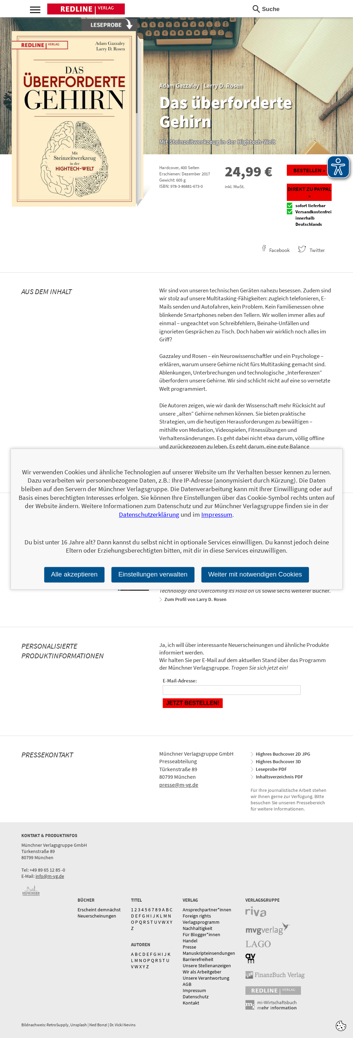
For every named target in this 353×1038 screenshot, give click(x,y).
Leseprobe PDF (271, 769)
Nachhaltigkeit (197, 928)
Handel (190, 941)
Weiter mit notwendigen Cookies (255, 574)
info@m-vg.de (50, 876)
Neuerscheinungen (97, 916)
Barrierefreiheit (198, 959)
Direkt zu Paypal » (309, 192)
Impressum (194, 990)
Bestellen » (309, 170)
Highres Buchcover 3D (278, 761)
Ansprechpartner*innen (207, 909)
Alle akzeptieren (74, 574)
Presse (189, 947)
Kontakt (191, 1003)
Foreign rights (197, 916)
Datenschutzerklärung (149, 514)
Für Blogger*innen (201, 934)
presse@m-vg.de (178, 784)
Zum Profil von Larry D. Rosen (195, 599)
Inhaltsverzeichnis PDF (279, 777)
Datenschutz (196, 996)
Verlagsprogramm (201, 922)
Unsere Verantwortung (206, 978)
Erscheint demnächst (99, 909)
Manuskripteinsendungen (209, 953)
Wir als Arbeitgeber (202, 972)
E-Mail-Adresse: (180, 680)
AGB (187, 984)
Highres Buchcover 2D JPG (283, 754)
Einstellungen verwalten (153, 574)
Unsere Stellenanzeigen (207, 965)
